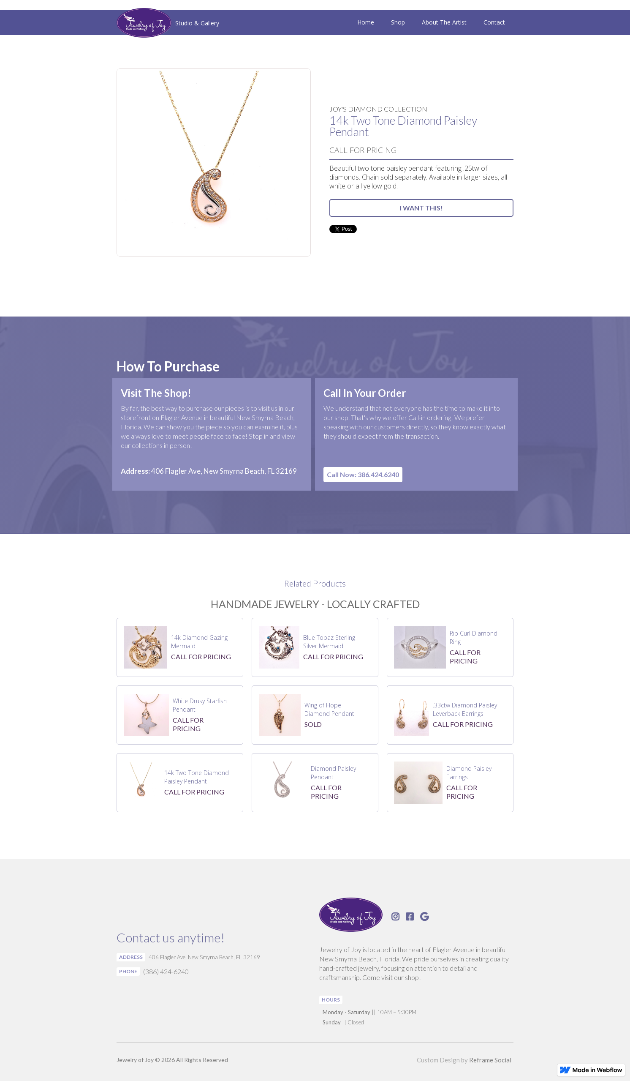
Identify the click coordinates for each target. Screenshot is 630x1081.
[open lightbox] (214, 162)
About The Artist (444, 22)
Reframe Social (490, 1060)
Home (365, 22)
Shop (398, 22)
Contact (494, 22)
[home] (168, 24)
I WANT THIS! (421, 208)
